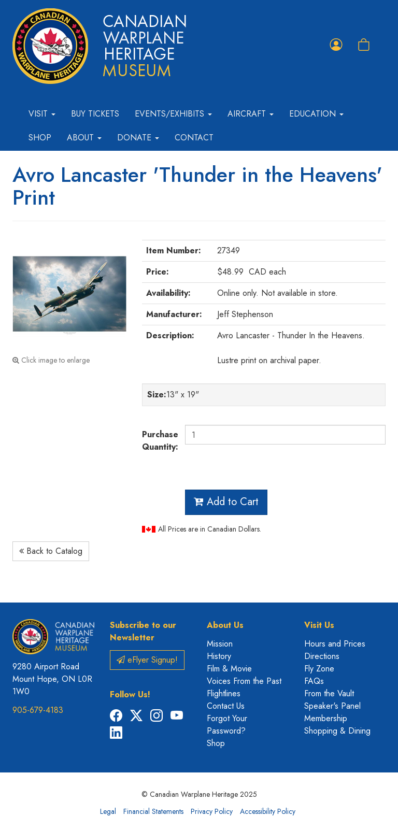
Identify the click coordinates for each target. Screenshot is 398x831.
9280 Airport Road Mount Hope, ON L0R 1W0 (52, 679)
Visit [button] (42, 114)
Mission (220, 644)
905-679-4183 (37, 710)
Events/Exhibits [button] (173, 114)
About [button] (84, 138)
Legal (108, 811)
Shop (40, 138)
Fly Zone (319, 669)
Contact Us (226, 706)
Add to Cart (226, 501)
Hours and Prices (334, 644)
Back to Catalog (50, 551)
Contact (194, 138)
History (219, 656)
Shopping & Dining (337, 731)
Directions (321, 656)
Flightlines (223, 693)
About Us (225, 625)
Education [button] (316, 114)
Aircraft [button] (251, 114)
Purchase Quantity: (159, 440)
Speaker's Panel (332, 706)
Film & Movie (229, 669)
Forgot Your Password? (227, 724)
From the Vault (329, 693)
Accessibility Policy (267, 811)
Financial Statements (153, 811)
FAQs (314, 681)
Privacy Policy (212, 811)
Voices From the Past (244, 681)
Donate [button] (138, 138)
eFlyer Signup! (147, 660)
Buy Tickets (95, 114)
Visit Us (319, 625)
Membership (325, 718)
